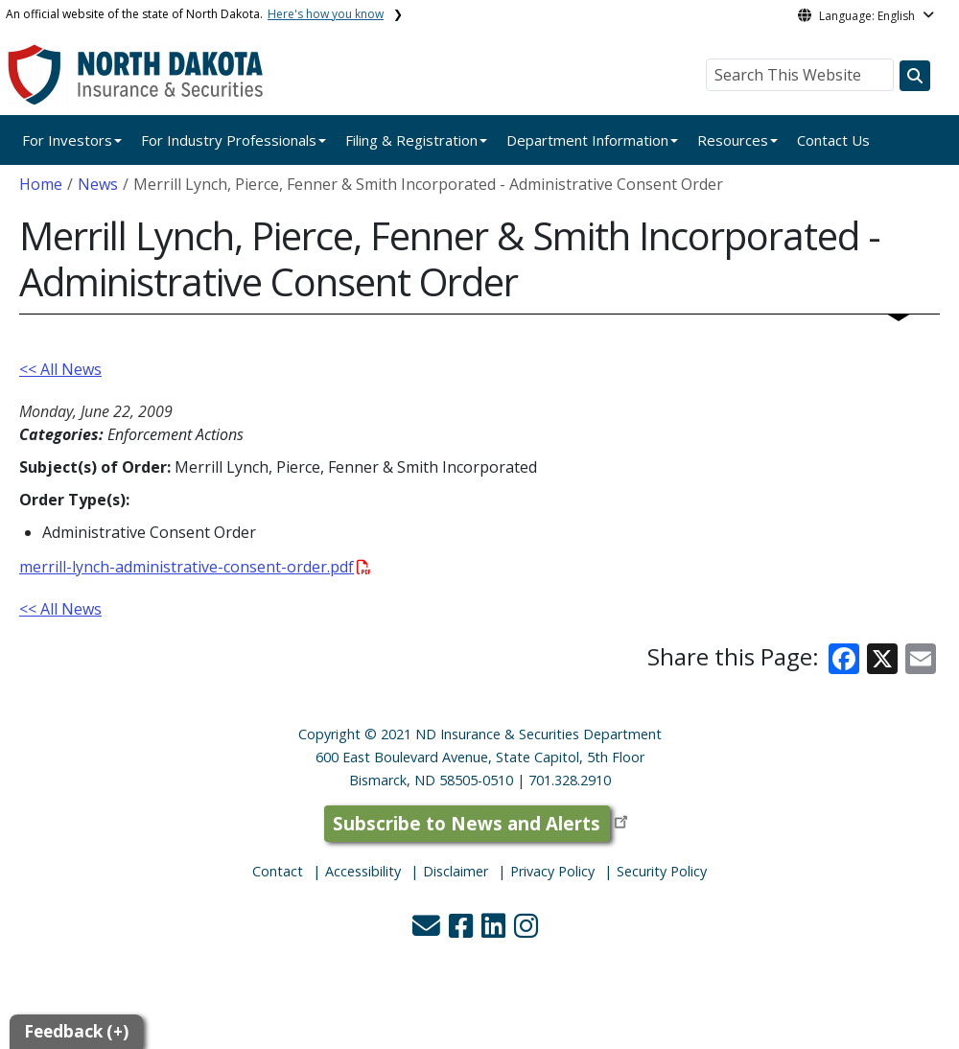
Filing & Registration (411, 140)
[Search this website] (915, 75)
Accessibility (363, 871)
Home (40, 184)
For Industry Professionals (228, 140)
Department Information (587, 140)
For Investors (67, 140)
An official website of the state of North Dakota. (195, 14)
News (98, 184)
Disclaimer (455, 871)
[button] (428, 930)
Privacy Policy (552, 871)
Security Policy (662, 871)
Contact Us (833, 140)
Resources (732, 140)
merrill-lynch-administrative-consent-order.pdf (195, 566)
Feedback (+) (76, 1031)
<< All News (60, 369)
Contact (277, 871)
